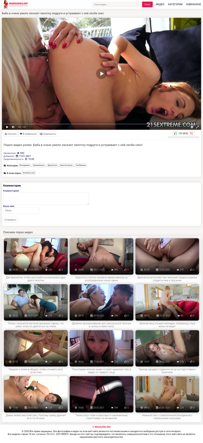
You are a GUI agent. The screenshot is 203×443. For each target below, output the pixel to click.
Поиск (147, 4)
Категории (175, 4)
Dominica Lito (29, 173)
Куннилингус (39, 165)
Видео (160, 4)
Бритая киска (66, 165)
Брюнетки (52, 165)
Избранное (193, 4)
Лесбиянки (81, 165)
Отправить (10, 219)
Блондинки (25, 165)
